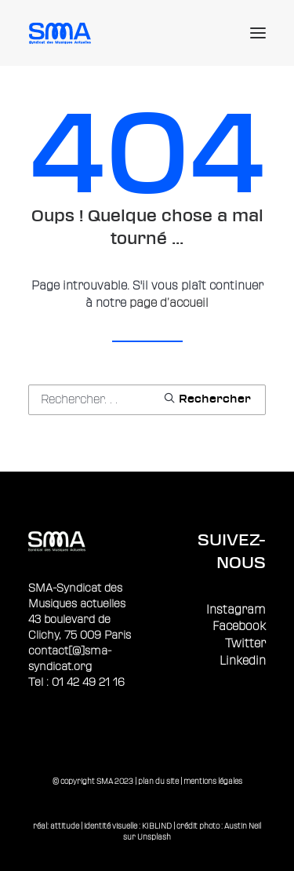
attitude (64, 826)
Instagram (236, 610)
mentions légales (212, 781)
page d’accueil (169, 303)
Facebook (239, 626)
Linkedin (243, 661)
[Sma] (62, 33)
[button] (258, 33)
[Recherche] (147, 399)
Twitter (245, 644)
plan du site (158, 781)
